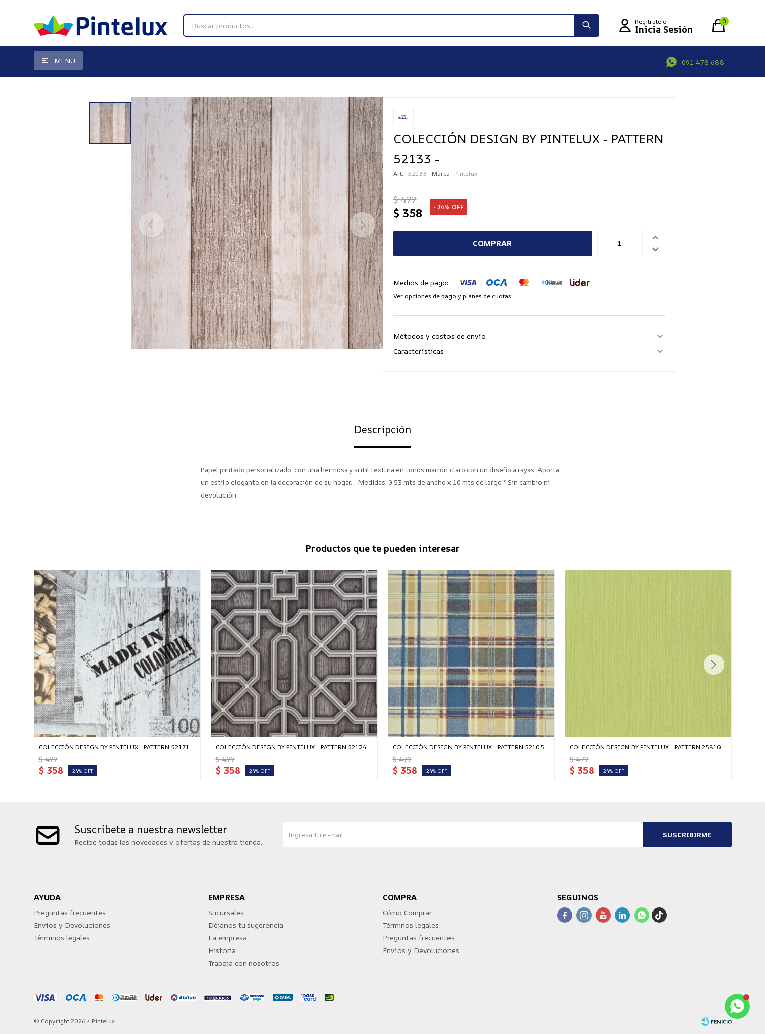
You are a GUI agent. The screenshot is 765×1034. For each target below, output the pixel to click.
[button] (586, 25)
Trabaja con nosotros (243, 963)
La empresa (227, 937)
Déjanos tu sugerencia (245, 925)
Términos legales (62, 937)
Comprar (492, 243)
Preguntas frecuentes (70, 912)
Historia (222, 950)
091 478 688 (703, 62)
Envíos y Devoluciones (72, 925)
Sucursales (226, 912)
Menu (64, 60)
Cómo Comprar (407, 912)
